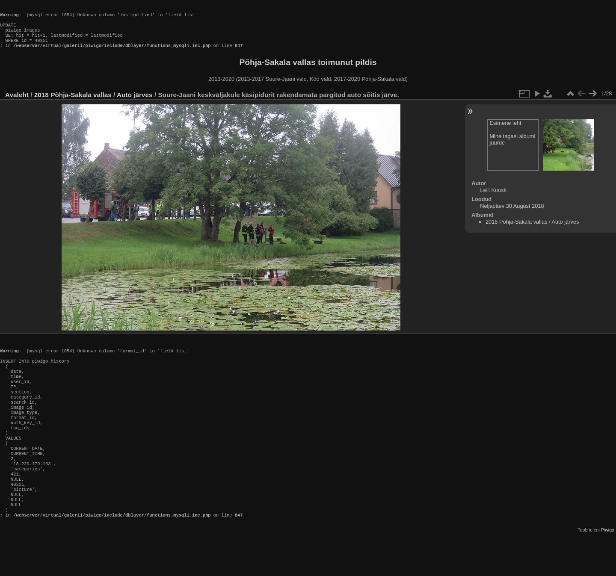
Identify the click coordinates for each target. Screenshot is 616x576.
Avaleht (17, 103)
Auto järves (135, 103)
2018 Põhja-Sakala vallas (73, 103)
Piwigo (607, 569)
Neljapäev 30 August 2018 (512, 214)
